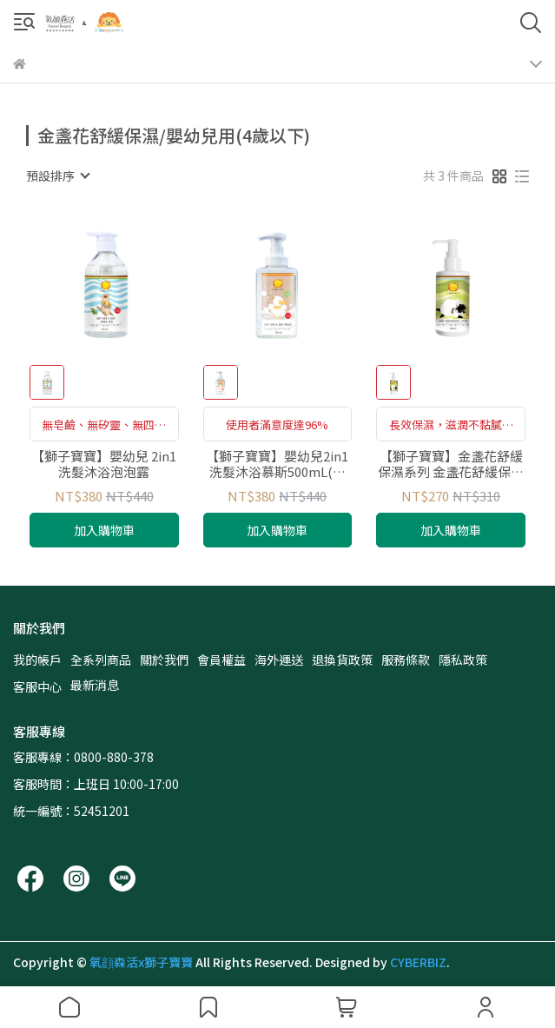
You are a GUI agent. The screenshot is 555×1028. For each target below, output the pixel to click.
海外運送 (278, 659)
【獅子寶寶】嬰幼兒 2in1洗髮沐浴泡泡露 (103, 464)
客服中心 (37, 686)
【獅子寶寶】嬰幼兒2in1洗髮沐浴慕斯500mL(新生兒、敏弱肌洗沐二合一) (277, 464)
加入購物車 (104, 530)
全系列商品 (100, 659)
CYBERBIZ (418, 962)
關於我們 (164, 659)
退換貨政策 (342, 659)
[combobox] (57, 175)
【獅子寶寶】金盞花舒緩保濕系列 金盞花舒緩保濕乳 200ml (451, 464)
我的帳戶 (37, 659)
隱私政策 (463, 659)
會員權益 (221, 659)
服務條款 (405, 659)
